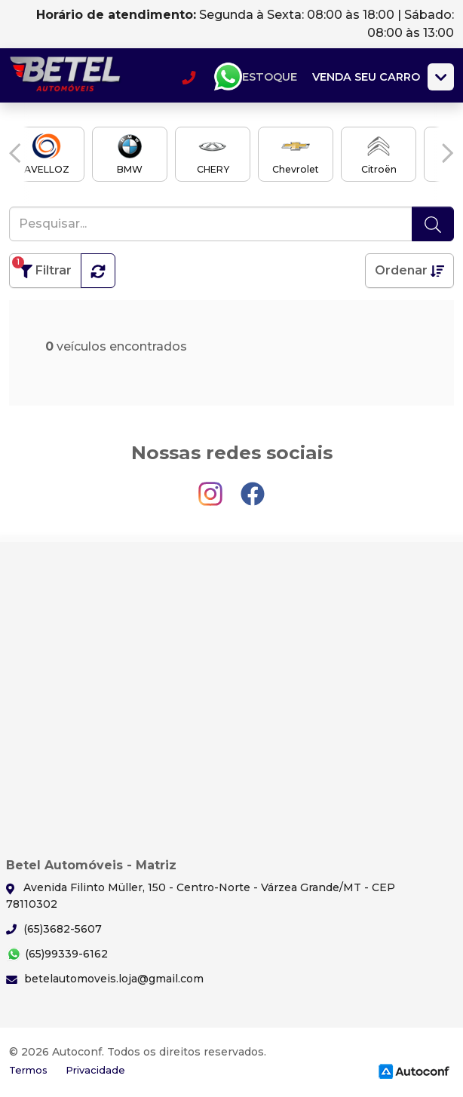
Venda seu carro (366, 77)
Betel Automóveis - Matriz (65, 77)
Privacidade (95, 1070)
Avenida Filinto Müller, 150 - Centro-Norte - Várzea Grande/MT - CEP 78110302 (200, 895)
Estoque (269, 77)
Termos (28, 1070)
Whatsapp (227, 77)
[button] (15, 153)
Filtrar (42, 267)
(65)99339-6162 (57, 954)
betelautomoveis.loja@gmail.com (105, 978)
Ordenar (409, 270)
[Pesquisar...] (210, 224)
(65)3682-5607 (54, 929)
